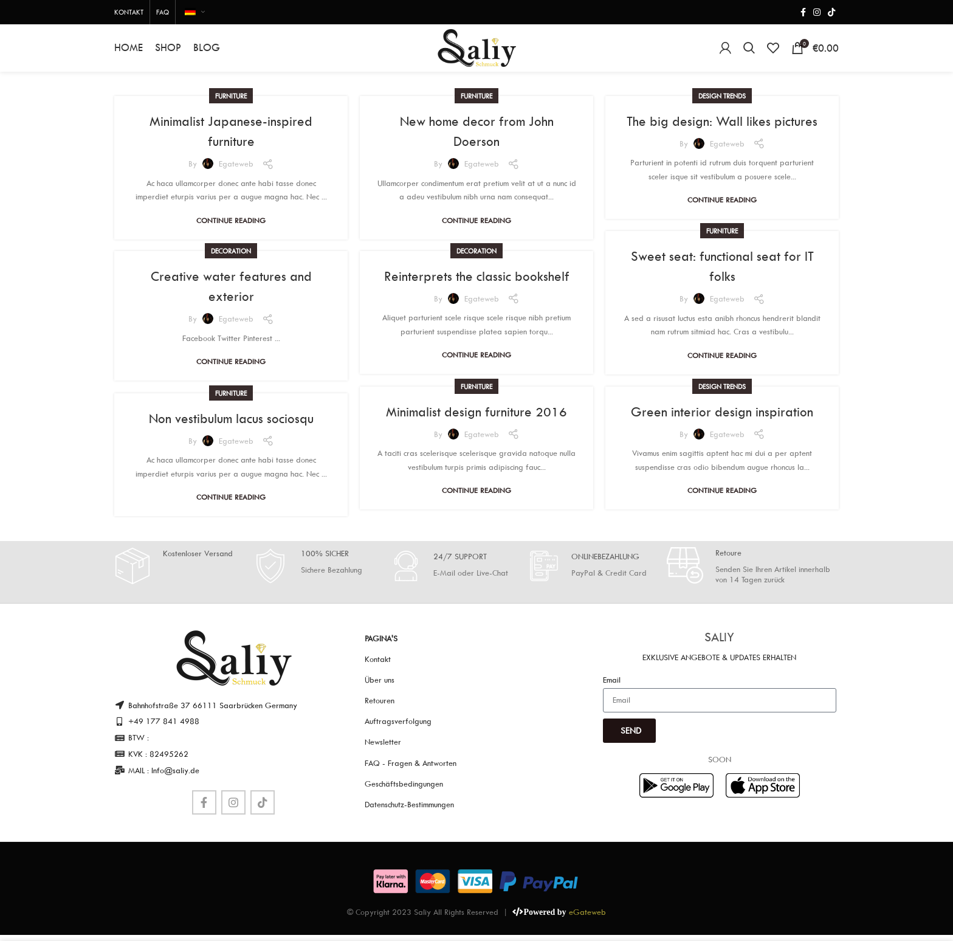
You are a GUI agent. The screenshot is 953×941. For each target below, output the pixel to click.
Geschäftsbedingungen (404, 791)
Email (612, 687)
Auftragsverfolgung (398, 729)
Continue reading (231, 228)
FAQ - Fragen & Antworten (410, 770)
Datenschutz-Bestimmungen (409, 811)
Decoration (231, 258)
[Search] (749, 52)
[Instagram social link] (817, 12)
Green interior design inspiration (722, 418)
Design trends (722, 103)
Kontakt (378, 666)
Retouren (379, 707)
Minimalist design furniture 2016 (476, 418)
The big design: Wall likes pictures (722, 128)
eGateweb (587, 919)
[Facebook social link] (803, 12)
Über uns (379, 687)
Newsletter (383, 749)
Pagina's (381, 645)
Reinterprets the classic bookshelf (477, 283)
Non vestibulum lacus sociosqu (231, 425)
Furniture (231, 103)
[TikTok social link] (831, 12)
